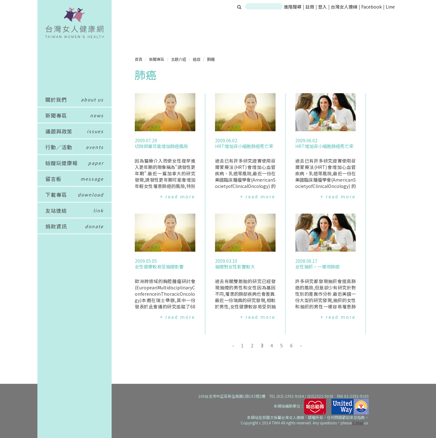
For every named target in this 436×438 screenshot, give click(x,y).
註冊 (310, 6)
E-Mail (358, 422)
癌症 (196, 59)
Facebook (371, 6)
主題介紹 (178, 59)
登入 (323, 6)
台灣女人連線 (344, 6)
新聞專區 (156, 59)
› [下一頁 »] (300, 345)
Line (390, 6)
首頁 (138, 59)
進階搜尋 (293, 6)
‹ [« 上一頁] (233, 345)
